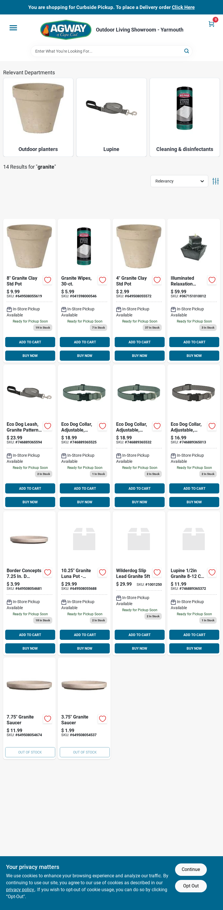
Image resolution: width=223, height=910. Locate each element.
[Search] (187, 51)
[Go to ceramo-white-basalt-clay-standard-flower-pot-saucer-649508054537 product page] (84, 708)
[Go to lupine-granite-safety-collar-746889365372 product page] (193, 583)
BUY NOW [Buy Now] (30, 356)
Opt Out (191, 886)
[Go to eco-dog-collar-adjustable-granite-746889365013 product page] (193, 437)
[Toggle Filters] (215, 181)
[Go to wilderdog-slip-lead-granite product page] (139, 583)
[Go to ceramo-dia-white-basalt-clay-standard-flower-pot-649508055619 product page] (29, 291)
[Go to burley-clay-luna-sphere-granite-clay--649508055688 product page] (84, 583)
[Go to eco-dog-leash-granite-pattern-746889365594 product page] (29, 437)
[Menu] (13, 28)
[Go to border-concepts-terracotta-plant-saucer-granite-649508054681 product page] (29, 583)
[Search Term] (111, 51)
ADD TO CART (30, 342)
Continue (191, 869)
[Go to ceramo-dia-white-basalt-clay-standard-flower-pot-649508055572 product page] (139, 291)
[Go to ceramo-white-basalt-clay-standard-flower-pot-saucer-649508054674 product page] (29, 708)
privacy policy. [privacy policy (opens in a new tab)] (20, 889)
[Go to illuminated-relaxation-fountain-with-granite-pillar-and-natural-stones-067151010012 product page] (193, 291)
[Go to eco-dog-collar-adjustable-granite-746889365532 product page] (139, 437)
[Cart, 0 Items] (211, 24)
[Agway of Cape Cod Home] (66, 30)
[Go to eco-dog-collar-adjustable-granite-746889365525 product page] (84, 437)
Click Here (183, 7)
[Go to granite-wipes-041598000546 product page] (84, 291)
